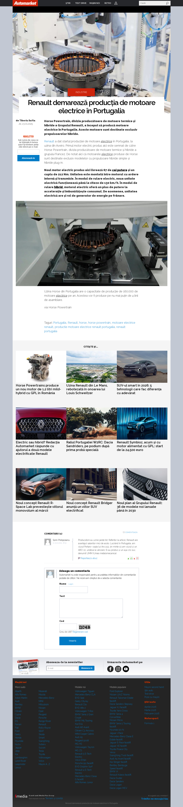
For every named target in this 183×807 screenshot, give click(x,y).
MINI (41, 701)
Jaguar (18, 747)
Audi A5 (79, 737)
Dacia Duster (116, 778)
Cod (61, 621)
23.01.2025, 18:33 (60, 543)
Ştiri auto (148, 690)
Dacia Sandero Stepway (121, 704)
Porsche (42, 717)
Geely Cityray (81, 701)
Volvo (41, 761)
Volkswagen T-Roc (84, 711)
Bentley (19, 704)
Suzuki (42, 747)
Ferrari (18, 724)
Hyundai (19, 741)
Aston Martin (21, 698)
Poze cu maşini (151, 697)
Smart (42, 737)
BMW (18, 708)
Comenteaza (131, 532)
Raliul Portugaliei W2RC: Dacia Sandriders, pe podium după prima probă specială (89, 446)
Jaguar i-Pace (116, 733)
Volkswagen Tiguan (84, 691)
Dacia (17, 717)
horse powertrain (99, 322)
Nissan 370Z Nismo (120, 694)
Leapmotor (20, 764)
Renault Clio (81, 704)
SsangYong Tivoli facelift (121, 755)
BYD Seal (79, 698)
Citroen (18, 711)
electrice (106, 141)
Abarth (18, 691)
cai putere (119, 170)
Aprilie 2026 (150, 707)
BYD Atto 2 (80, 708)
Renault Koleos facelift (120, 775)
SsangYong (44, 741)
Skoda (42, 734)
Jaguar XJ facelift (118, 707)
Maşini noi (20, 682)
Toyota (42, 754)
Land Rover (20, 761)
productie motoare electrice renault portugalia (85, 327)
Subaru (42, 744)
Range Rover (45, 721)
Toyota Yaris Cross (119, 710)
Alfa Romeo (20, 694)
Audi (17, 701)
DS (16, 721)
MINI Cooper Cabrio (84, 734)
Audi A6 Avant (82, 727)
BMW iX (114, 771)
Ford (17, 731)
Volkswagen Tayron (84, 747)
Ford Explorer (116, 691)
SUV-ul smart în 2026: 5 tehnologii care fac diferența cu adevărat (139, 389)
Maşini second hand (154, 687)
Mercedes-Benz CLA (85, 694)
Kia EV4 (79, 724)
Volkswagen (45, 757)
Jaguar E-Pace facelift (120, 742)
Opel (41, 711)
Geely (18, 734)
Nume (62, 584)
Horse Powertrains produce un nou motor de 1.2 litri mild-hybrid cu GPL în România (38, 389)
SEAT (41, 731)
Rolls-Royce (45, 727)
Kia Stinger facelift (118, 762)
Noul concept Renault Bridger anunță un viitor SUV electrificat (89, 506)
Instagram (118, 669)
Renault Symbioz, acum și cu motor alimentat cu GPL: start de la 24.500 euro (140, 446)
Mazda (42, 694)
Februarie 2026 (151, 713)
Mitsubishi (44, 704)
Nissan (42, 708)
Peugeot (42, 714)
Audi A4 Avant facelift (120, 758)
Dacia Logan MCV (118, 788)
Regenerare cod (80, 632)
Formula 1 (149, 723)
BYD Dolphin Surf (83, 766)
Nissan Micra (116, 720)
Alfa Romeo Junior (84, 782)
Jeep (17, 751)
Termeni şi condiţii (54, 798)
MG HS (78, 744)
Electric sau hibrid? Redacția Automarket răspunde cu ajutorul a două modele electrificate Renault (38, 448)
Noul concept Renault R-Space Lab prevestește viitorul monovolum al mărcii (39, 506)
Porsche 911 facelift (84, 763)
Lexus (18, 767)
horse (83, 322)
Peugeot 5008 (82, 740)
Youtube (126, 669)
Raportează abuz (89, 558)
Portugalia (59, 322)
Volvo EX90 (80, 760)
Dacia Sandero (117, 781)
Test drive (149, 693)
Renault (49, 141)
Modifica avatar (50, 574)
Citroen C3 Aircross (84, 730)
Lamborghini (21, 757)
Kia (16, 754)
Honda (18, 737)
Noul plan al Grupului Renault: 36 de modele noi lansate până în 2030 (139, 506)
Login (116, 3)
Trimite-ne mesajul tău (154, 799)
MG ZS (78, 750)
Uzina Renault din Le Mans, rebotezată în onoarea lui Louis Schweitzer (87, 389)
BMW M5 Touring (83, 720)
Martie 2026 (150, 710)
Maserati (43, 691)
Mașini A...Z (44, 764)
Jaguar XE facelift (118, 746)
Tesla (41, 751)
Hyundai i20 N (117, 729)
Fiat (16, 727)
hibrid (58, 187)
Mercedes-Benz (46, 698)
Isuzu (17, 744)
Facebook (110, 669)
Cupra (18, 714)
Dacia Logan (116, 784)
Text (62, 596)
